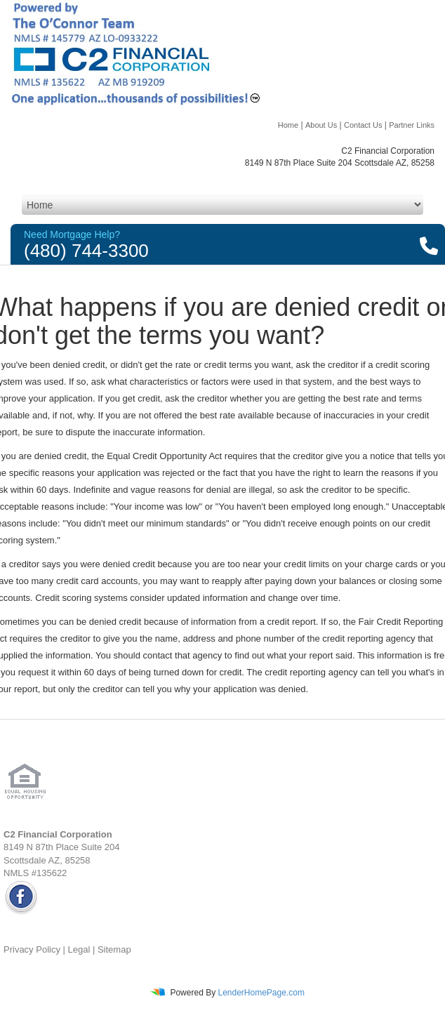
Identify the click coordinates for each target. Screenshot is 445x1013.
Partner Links (411, 125)
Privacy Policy (32, 949)
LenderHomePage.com (261, 993)
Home (288, 125)
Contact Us (363, 125)
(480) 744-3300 (86, 250)
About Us (321, 125)
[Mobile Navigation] (222, 205)
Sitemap (114, 949)
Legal (79, 949)
